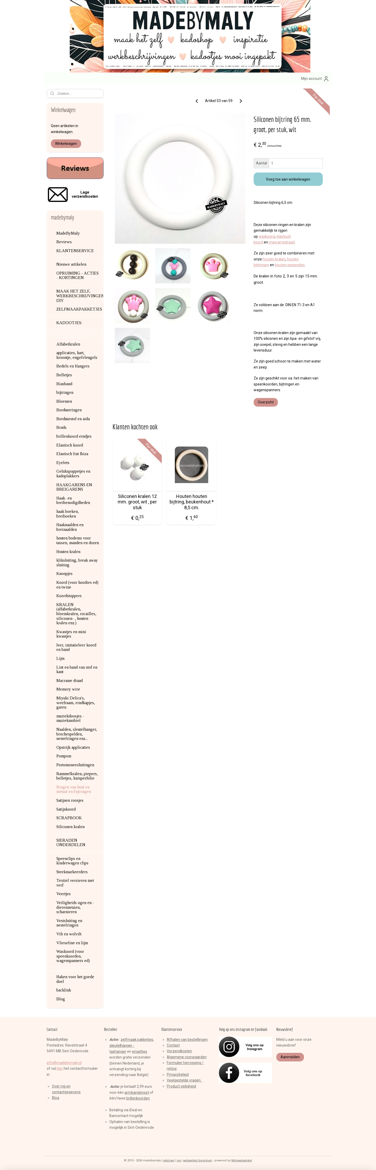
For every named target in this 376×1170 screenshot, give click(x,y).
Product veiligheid (181, 1086)
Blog (60, 999)
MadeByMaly (68, 233)
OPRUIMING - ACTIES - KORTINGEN (77, 275)
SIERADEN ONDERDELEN (70, 842)
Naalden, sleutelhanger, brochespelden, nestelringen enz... (76, 734)
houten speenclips (290, 265)
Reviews (64, 242)
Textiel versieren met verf (75, 882)
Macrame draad (69, 680)
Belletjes (64, 375)
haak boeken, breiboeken (67, 513)
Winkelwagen (66, 143)
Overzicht (266, 402)
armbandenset (136, 1092)
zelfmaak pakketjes (137, 1039)
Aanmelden (290, 1057)
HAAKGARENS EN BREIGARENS (74, 487)
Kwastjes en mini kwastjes (71, 634)
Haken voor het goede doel (75, 979)
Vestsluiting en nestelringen (69, 923)
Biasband (64, 384)
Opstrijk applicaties (73, 747)
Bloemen (64, 401)
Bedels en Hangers (72, 366)
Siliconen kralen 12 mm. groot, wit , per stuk (137, 502)
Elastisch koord (69, 445)
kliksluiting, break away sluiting (77, 562)
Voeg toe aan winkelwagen (288, 179)
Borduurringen (69, 410)
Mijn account (315, 79)
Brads (61, 427)
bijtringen (64, 392)
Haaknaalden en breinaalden (69, 527)
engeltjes (139, 1051)
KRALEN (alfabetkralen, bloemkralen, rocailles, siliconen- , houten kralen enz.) (76, 613)
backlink (63, 990)
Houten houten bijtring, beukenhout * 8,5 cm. (192, 502)
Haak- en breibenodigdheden (73, 500)
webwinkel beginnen (197, 1160)
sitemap (168, 1160)
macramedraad (282, 242)
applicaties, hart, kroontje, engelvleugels (76, 355)
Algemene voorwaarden (187, 1057)
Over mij (58, 1086)
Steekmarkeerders (72, 872)
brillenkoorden (138, 1098)
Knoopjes (64, 573)
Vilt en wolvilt (68, 934)
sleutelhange (120, 1045)
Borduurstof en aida (73, 419)
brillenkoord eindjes (74, 436)
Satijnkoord (66, 809)
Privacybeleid (178, 1074)
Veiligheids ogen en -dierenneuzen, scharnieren (75, 907)
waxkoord (267, 236)
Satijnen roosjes (69, 800)
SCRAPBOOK (69, 818)
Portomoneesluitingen (75, 765)
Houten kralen (68, 551)
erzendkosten (180, 1051)
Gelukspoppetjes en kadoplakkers (73, 473)
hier (60, 1068)
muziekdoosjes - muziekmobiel (70, 718)
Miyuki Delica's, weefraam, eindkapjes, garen (75, 702)
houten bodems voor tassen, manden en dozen (77, 540)
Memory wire (68, 689)
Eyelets (62, 462)
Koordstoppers (69, 595)
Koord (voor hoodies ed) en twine (77, 584)
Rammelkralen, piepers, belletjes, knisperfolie (77, 776)
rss (179, 1160)
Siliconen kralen (70, 826)
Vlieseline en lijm (72, 943)
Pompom (63, 756)
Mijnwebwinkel (241, 1160)
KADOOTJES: (69, 322)
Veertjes (63, 894)
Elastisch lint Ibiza (72, 454)
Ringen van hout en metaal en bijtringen (73, 789)
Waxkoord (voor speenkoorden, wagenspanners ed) (73, 956)
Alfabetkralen (68, 344)
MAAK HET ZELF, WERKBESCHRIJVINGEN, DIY (79, 295)
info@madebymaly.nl (64, 1063)
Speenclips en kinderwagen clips (72, 860)
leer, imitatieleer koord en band (76, 647)
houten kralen (274, 259)
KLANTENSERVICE (75, 250)
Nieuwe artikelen (71, 264)
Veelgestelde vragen (184, 1080)
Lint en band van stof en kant (76, 669)
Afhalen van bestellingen (187, 1039)
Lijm (60, 658)
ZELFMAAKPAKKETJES (79, 309)
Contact (173, 1045)
